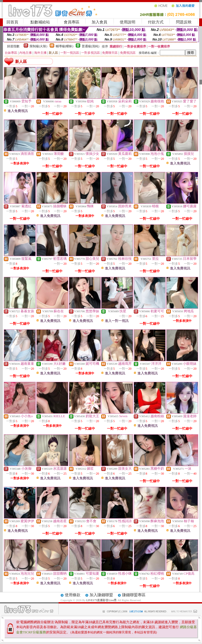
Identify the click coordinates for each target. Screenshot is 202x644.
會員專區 (71, 22)
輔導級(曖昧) (64, 46)
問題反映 (184, 22)
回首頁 (12, 22)
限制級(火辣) (38, 46)
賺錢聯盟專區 (134, 595)
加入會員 (99, 22)
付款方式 (155, 22)
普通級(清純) (90, 46)
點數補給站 (40, 22)
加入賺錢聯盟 (101, 595)
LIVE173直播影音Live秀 (101, 600)
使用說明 (127, 22)
